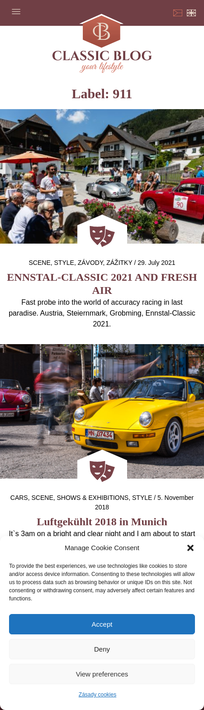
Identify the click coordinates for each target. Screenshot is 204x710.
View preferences (102, 674)
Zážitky (119, 262)
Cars (19, 497)
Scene (40, 262)
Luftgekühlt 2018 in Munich (102, 522)
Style (64, 262)
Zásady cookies (97, 694)
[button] (190, 547)
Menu (16, 11)
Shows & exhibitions (93, 497)
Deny (102, 649)
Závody (90, 262)
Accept (102, 624)
